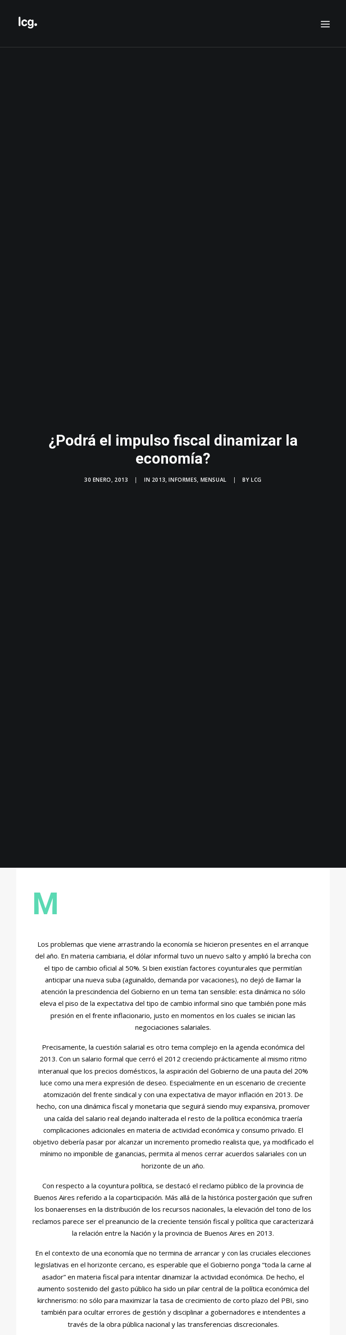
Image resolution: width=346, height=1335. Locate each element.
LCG (256, 480)
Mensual (213, 480)
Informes (182, 480)
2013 (158, 480)
